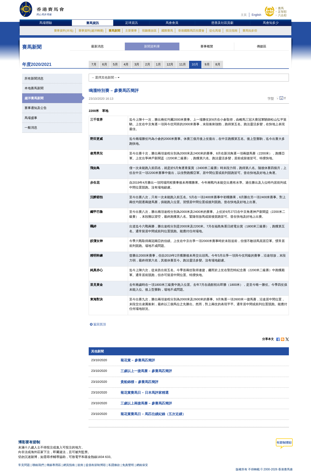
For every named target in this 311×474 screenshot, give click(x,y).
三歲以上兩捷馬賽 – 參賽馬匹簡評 (146, 403)
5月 (115, 64)
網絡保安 (142, 465)
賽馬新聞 (114, 30)
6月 (104, 64)
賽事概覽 (206, 46)
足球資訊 (131, 23)
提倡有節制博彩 (96, 465)
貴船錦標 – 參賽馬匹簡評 (139, 382)
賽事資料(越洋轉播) (91, 30)
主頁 (244, 15)
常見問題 (24, 465)
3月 (136, 64)
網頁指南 (69, 465)
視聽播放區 (149, 30)
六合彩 (282, 15)
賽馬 (281, 8)
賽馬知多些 (249, 30)
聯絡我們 (38, 465)
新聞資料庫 (152, 46)
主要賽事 (131, 30)
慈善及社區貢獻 (222, 23)
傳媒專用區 (53, 465)
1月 (158, 64)
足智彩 (282, 11)
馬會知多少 (271, 23)
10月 (195, 64)
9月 (207, 64)
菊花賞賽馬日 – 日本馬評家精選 (145, 392)
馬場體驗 (45, 23)
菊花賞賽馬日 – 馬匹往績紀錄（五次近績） (153, 414)
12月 (170, 64)
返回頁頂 (99, 324)
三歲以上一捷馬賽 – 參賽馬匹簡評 (146, 371)
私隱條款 (114, 465)
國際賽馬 (167, 30)
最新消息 (97, 46)
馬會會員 (172, 23)
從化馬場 (215, 30)
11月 (182, 64)
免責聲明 (128, 465)
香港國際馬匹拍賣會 (191, 30)
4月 (126, 64)
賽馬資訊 (92, 23)
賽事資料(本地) (63, 30)
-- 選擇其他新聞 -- (106, 77)
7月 (93, 64)
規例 (80, 465)
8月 (218, 64)
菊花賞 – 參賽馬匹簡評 (138, 360)
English (256, 15)
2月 (147, 64)
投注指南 (231, 30)
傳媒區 (261, 46)
